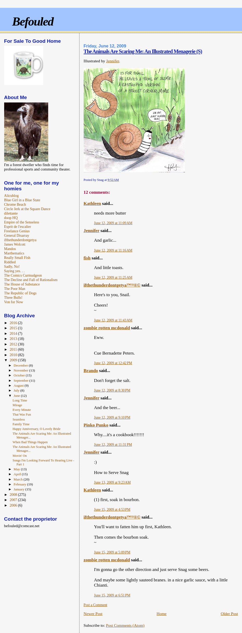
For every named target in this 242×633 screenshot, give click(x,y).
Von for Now (13, 302)
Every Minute (22, 410)
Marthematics (14, 253)
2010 (14, 355)
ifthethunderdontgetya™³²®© (112, 285)
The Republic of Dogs (20, 293)
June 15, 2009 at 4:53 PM (112, 510)
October (20, 375)
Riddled (10, 262)
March (18, 479)
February (20, 484)
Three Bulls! (13, 297)
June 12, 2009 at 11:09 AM (113, 223)
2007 (14, 500)
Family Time (21, 424)
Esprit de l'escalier (17, 226)
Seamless (19, 419)
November (21, 370)
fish (87, 257)
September (21, 380)
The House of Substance (22, 284)
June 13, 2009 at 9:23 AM (112, 482)
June (17, 396)
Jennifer (112, 61)
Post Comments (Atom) (125, 625)
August (19, 385)
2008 (14, 494)
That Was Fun (22, 414)
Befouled (32, 21)
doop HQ (11, 218)
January (19, 489)
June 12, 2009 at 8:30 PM (112, 390)
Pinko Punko (96, 425)
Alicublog (11, 195)
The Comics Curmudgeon (23, 275)
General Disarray (16, 235)
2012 (14, 344)
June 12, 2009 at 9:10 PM (112, 417)
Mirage (17, 405)
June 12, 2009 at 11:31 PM (113, 445)
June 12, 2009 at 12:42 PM (113, 363)
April (18, 474)
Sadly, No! (12, 266)
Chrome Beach (15, 204)
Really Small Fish (17, 257)
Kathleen (92, 203)
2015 (14, 328)
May (17, 469)
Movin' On (20, 456)
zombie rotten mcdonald (107, 327)
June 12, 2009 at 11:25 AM (113, 277)
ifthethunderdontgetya (20, 240)
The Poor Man (14, 289)
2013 (14, 339)
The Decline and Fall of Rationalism (31, 280)
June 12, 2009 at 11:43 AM (113, 320)
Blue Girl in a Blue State (22, 200)
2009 (14, 360)
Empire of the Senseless (21, 222)
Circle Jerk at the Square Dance (27, 209)
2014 (14, 333)
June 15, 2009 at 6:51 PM (112, 595)
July (17, 390)
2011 (14, 349)
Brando (91, 370)
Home (161, 613)
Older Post (229, 613)
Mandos (10, 249)
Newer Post (93, 613)
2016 (14, 323)
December (21, 365)
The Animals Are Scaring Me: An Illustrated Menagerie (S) (143, 51)
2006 (14, 505)
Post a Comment (95, 605)
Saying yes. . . (14, 271)
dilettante (11, 213)
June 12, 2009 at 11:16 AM (113, 250)
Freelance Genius (17, 231)
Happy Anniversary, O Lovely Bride (36, 429)
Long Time (20, 400)
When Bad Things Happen (30, 442)
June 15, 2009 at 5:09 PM (112, 552)
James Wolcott (15, 244)
